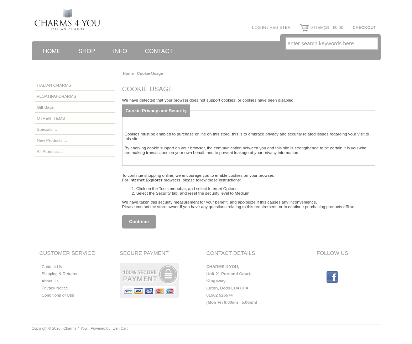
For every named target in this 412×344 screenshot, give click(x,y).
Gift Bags (45, 107)
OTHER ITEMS (51, 118)
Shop (86, 51)
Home (52, 51)
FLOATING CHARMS (56, 96)
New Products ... (52, 140)
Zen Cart (120, 328)
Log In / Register (271, 27)
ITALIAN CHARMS (54, 85)
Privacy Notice (55, 288)
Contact (159, 51)
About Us (50, 280)
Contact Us (52, 266)
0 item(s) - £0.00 (321, 27)
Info (120, 51)
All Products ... (50, 151)
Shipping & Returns (59, 273)
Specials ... (47, 129)
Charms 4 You (75, 328)
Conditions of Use (58, 295)
